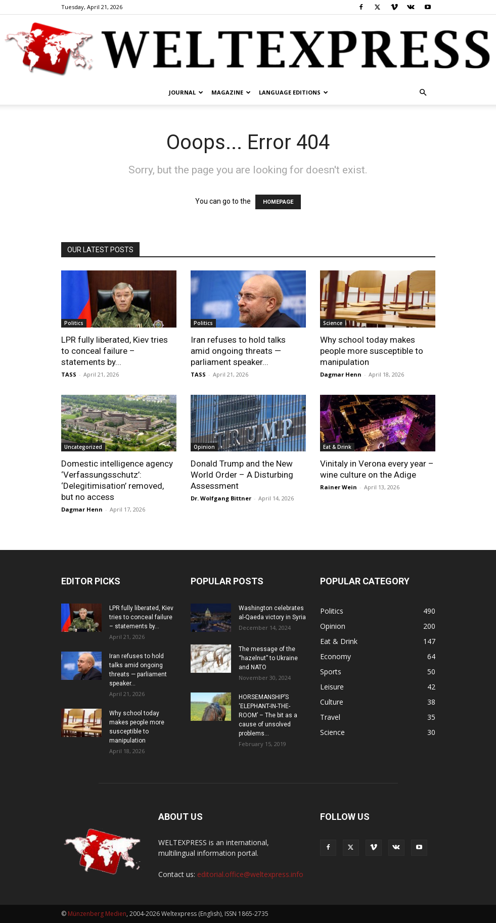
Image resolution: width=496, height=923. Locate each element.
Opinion (204, 446)
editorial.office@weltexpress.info (250, 874)
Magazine (231, 92)
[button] (423, 93)
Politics (73, 323)
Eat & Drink (337, 446)
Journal (186, 92)
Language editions (293, 92)
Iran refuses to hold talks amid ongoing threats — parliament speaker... (238, 351)
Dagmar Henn (341, 374)
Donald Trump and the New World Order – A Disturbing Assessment (242, 474)
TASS (68, 374)
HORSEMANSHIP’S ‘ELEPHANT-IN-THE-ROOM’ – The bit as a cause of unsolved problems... (268, 715)
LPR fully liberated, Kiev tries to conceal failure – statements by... (114, 351)
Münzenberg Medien (97, 913)
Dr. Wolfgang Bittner (221, 498)
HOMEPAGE (278, 202)
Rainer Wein (338, 487)
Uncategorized (83, 446)
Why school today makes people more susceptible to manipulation (371, 351)
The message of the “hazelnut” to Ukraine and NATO (268, 658)
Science (332, 323)
